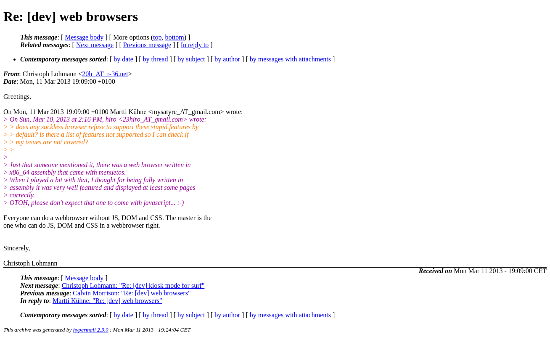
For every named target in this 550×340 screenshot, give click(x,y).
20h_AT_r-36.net (105, 73)
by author (227, 59)
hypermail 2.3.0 (90, 330)
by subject (191, 59)
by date (123, 59)
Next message (95, 44)
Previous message (147, 44)
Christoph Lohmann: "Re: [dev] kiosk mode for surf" (133, 285)
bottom (174, 37)
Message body (84, 37)
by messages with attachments (290, 59)
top (157, 37)
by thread (155, 59)
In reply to (195, 44)
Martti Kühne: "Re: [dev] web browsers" (107, 300)
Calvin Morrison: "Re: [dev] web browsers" (131, 293)
